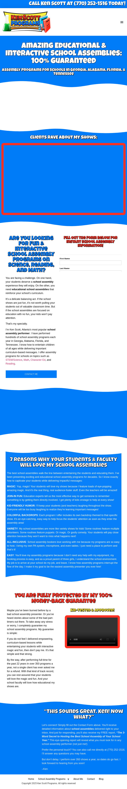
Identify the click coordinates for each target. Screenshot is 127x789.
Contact (91, 779)
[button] (122, 22)
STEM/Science (14, 359)
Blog (101, 779)
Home (31, 779)
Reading (10, 363)
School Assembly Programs (51, 779)
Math (26, 359)
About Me (78, 779)
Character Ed (38, 359)
